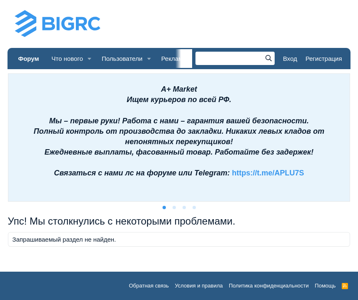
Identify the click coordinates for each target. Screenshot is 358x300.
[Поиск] (235, 58)
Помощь (325, 285)
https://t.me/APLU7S (268, 173)
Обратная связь (149, 285)
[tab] (164, 207)
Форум (28, 58)
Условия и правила (199, 285)
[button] (89, 58)
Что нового (67, 58)
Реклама (173, 58)
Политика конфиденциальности (269, 285)
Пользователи (122, 58)
